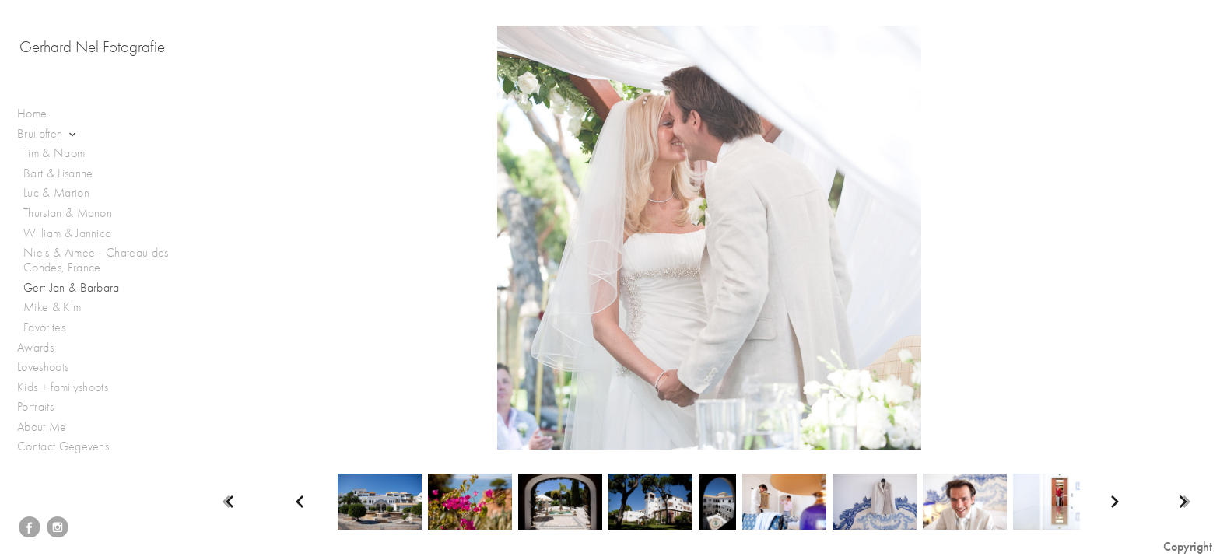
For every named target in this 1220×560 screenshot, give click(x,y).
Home (32, 114)
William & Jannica (67, 233)
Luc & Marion (56, 193)
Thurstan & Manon (67, 213)
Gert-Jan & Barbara (71, 288)
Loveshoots (51, 367)
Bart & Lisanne (58, 173)
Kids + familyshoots (70, 387)
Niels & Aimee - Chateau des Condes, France (96, 260)
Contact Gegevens (63, 446)
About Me (42, 427)
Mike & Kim (52, 307)
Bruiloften (48, 134)
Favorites (44, 327)
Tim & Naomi (55, 153)
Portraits (43, 407)
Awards (43, 348)
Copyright (1187, 546)
